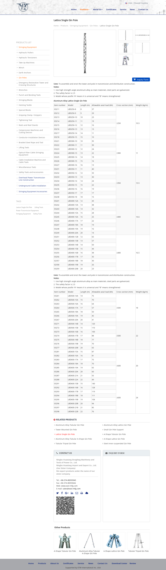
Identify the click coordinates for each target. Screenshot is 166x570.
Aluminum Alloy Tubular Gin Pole (70, 425)
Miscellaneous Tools (27, 167)
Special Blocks (25, 110)
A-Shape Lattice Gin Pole (114, 439)
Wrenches (23, 90)
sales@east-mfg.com (71, 488)
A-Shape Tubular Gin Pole (115, 434)
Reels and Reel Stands (28, 125)
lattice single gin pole (24, 207)
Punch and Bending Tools (30, 95)
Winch (21, 67)
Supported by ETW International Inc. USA (83, 567)
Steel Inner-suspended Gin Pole (117, 444)
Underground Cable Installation (32, 185)
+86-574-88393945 (68, 480)
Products (64, 25)
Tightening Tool (25, 120)
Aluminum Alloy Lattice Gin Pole (117, 425)
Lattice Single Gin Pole (65, 434)
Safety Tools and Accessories (31, 172)
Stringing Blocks (26, 100)
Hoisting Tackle (25, 105)
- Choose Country (138, 3)
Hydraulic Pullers (26, 52)
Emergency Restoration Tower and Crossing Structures (33, 83)
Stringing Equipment (79, 25)
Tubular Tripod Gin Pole (66, 444)
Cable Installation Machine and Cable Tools (32, 161)
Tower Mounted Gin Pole (66, 430)
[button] (84, 9)
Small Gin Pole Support (114, 430)
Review (133, 563)
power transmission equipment (27, 210)
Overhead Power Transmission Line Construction (32, 178)
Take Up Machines (26, 62)
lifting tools (39, 207)
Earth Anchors (25, 72)
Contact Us (65, 453)
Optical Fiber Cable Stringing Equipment (31, 153)
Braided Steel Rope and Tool (31, 142)
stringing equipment (23, 214)
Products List (23, 42)
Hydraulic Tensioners (28, 57)
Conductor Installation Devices (32, 137)
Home (56, 25)
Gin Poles (94, 25)
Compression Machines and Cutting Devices (31, 131)
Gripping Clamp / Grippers (30, 115)
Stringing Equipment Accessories (33, 191)
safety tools (37, 214)
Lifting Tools (24, 147)
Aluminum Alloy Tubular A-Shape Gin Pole (74, 439)
